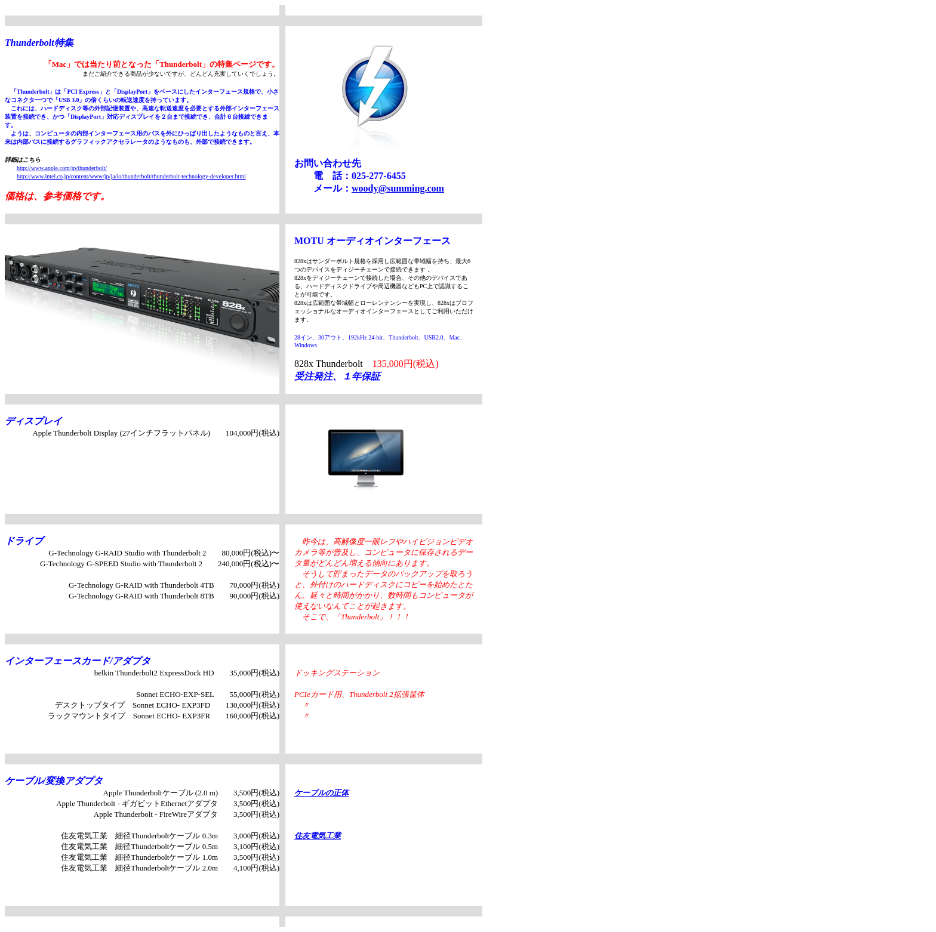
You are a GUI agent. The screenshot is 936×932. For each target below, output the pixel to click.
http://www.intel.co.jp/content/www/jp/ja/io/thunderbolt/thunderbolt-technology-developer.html (131, 176)
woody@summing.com (398, 188)
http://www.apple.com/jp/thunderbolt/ (62, 168)
